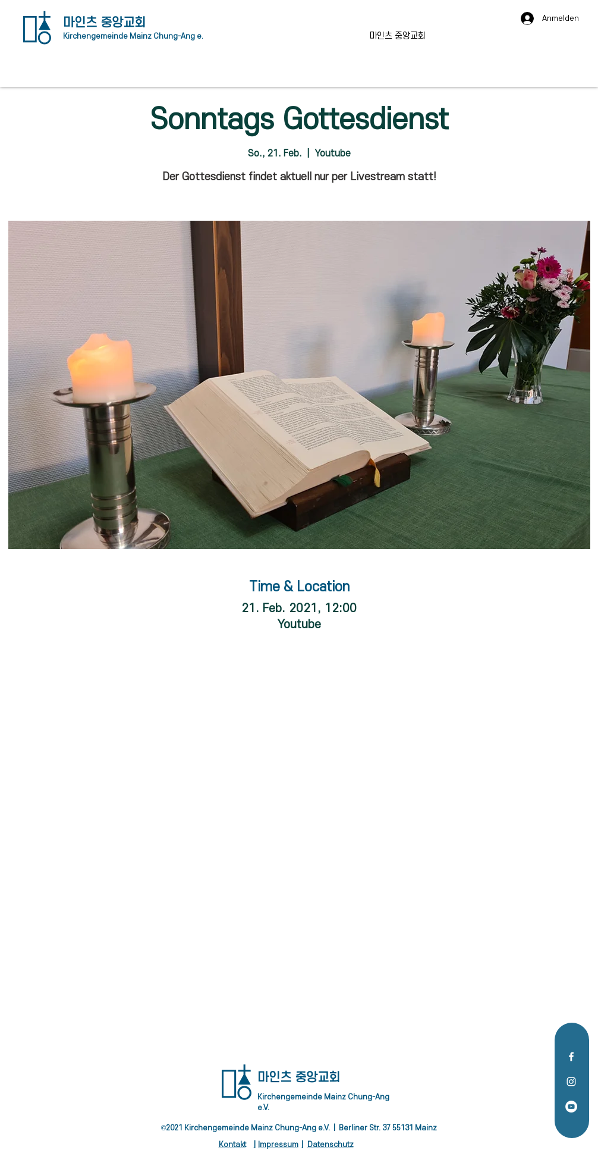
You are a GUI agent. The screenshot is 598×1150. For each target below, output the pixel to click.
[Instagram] (571, 1082)
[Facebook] (571, 1057)
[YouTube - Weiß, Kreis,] (571, 1107)
